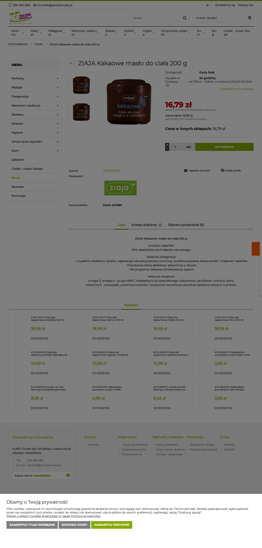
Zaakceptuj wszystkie (111, 525)
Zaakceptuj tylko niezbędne (32, 525)
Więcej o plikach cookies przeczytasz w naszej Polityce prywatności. (53, 516)
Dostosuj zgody (74, 525)
